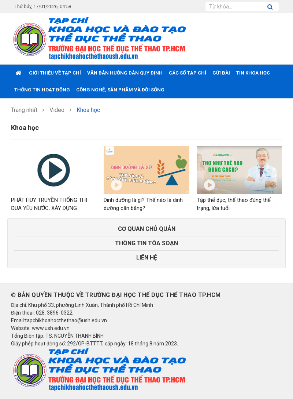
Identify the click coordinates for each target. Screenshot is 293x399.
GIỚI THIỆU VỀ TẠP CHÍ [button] (55, 73)
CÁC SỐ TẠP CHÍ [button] (187, 73)
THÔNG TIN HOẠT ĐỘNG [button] (42, 90)
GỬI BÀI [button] (221, 73)
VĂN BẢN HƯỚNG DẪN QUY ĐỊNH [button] (125, 73)
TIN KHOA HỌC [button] (253, 73)
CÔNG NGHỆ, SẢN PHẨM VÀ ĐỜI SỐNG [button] (120, 90)
